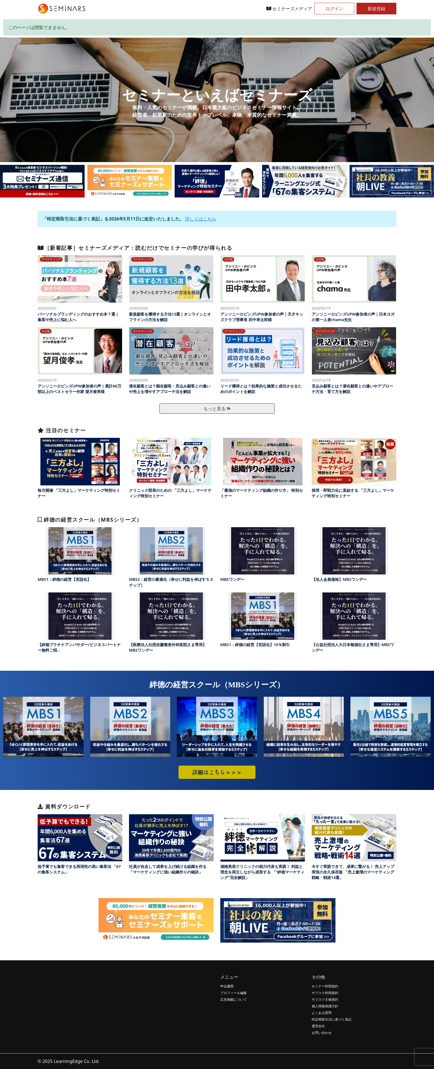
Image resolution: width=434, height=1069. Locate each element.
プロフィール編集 (233, 992)
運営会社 (318, 1026)
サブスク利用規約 (325, 992)
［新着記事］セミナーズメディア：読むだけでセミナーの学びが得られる (135, 247)
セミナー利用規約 (325, 986)
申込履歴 (227, 986)
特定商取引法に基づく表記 (332, 1019)
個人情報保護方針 (325, 1006)
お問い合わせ (322, 1032)
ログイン (334, 9)
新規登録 (376, 9)
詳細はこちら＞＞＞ (217, 772)
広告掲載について (233, 999)
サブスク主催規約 (325, 999)
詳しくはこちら (200, 219)
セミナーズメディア (289, 9)
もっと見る (217, 408)
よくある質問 (322, 1012)
